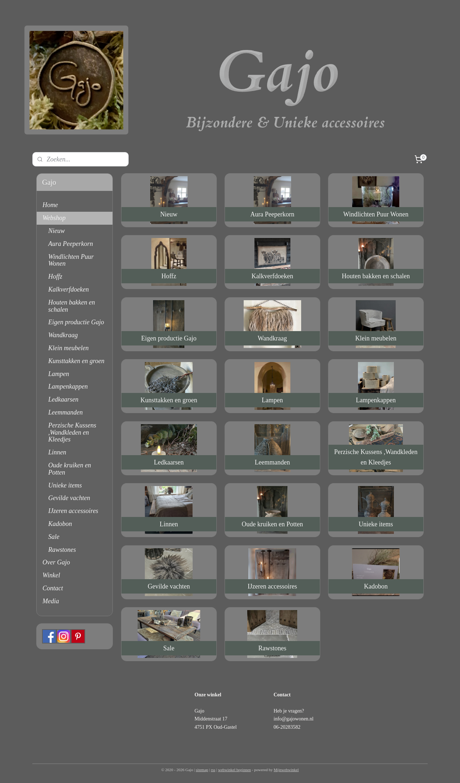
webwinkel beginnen (234, 770)
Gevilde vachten (69, 498)
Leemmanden (65, 412)
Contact (52, 588)
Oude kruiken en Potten (69, 469)
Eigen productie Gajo (76, 322)
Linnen (57, 452)
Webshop (53, 217)
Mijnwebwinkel (286, 770)
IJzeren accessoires (73, 510)
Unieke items (65, 485)
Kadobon (60, 523)
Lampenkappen (68, 386)
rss (213, 770)
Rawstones (62, 549)
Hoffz (55, 276)
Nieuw (56, 230)
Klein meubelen (68, 348)
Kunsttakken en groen (76, 361)
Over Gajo (56, 562)
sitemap (202, 770)
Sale (53, 536)
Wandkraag (63, 335)
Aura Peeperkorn (70, 243)
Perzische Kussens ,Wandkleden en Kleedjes (72, 432)
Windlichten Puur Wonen (70, 260)
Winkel (51, 575)
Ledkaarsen (63, 399)
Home (50, 205)
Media (50, 601)
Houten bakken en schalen (71, 306)
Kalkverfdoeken (68, 289)
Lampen (58, 373)
